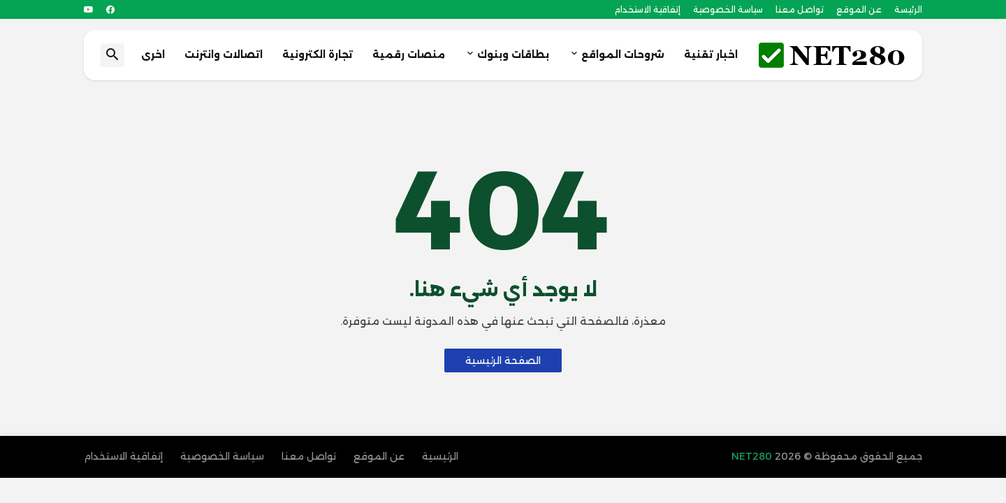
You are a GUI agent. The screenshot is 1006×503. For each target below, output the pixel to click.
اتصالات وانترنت (223, 54)
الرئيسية (440, 456)
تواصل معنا (799, 9)
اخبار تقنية (711, 54)
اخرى (153, 54)
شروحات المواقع (622, 54)
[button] (112, 55)
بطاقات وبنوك (513, 54)
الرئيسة (908, 9)
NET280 (753, 456)
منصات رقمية (408, 54)
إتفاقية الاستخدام (647, 9)
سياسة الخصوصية (728, 9)
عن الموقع (859, 9)
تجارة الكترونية (317, 54)
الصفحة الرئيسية (503, 360)
